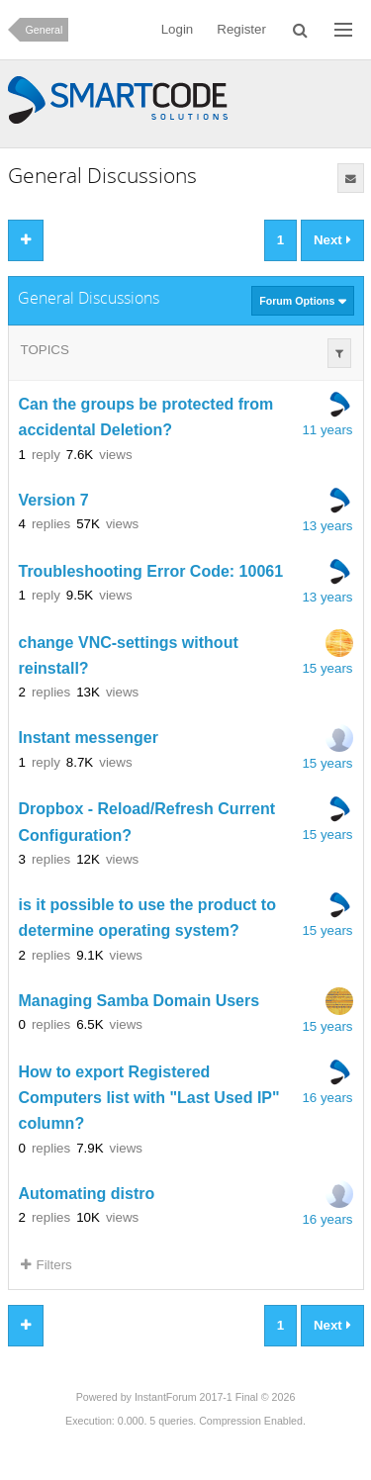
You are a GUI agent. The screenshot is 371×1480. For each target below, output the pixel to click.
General (44, 30)
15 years (327, 668)
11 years (327, 429)
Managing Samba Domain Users (139, 1000)
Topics (45, 349)
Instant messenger (88, 738)
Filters (46, 1264)
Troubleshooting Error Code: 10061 (151, 571)
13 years (327, 525)
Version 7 (54, 500)
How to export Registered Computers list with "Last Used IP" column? (149, 1098)
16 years (327, 1097)
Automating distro (87, 1193)
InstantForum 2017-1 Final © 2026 (215, 1397)
